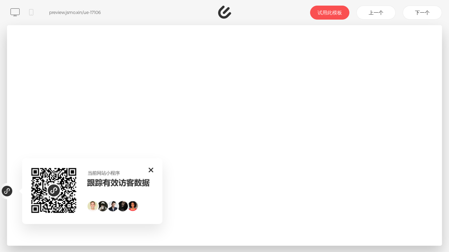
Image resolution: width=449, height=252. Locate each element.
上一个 (376, 12)
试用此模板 (329, 12)
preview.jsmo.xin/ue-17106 (75, 12)
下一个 (422, 12)
